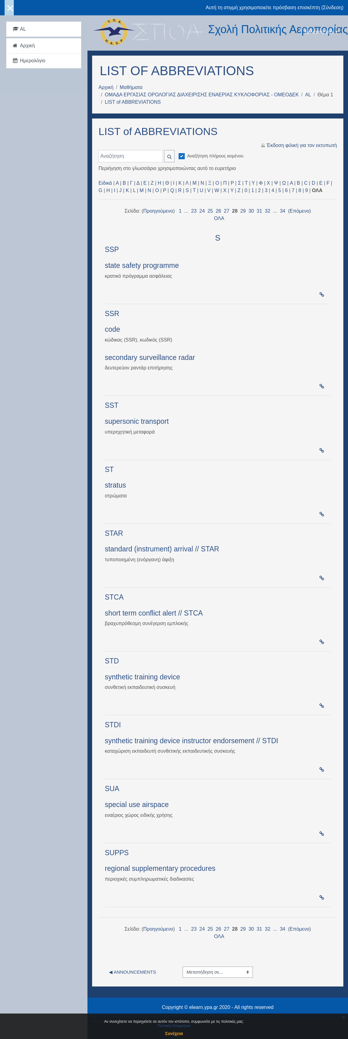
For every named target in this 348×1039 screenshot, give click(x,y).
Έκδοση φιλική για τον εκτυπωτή (302, 145)
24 (202, 211)
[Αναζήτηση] (131, 156)
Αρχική (106, 87)
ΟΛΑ (219, 218)
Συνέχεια (174, 1033)
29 (243, 211)
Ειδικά (105, 183)
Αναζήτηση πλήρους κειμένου (215, 155)
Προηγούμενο (158, 211)
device (170, 677)
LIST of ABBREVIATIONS (133, 102)
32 (267, 211)
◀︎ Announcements (132, 972)
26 (218, 211)
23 (194, 211)
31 (259, 211)
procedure (196, 868)
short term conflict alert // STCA (154, 613)
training (146, 677)
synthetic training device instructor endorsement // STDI (191, 741)
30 (251, 211)
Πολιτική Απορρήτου (173, 1026)
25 (210, 211)
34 (282, 211)
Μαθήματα (131, 87)
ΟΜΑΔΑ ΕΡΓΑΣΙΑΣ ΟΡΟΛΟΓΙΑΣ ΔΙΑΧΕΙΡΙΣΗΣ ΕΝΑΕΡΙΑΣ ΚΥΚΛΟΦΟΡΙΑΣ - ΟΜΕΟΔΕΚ (202, 94)
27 (227, 211)
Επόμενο (299, 211)
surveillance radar (167, 357)
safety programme (150, 265)
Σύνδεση (332, 7)
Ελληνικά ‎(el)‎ (319, 31)
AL (308, 94)
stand (113, 549)
